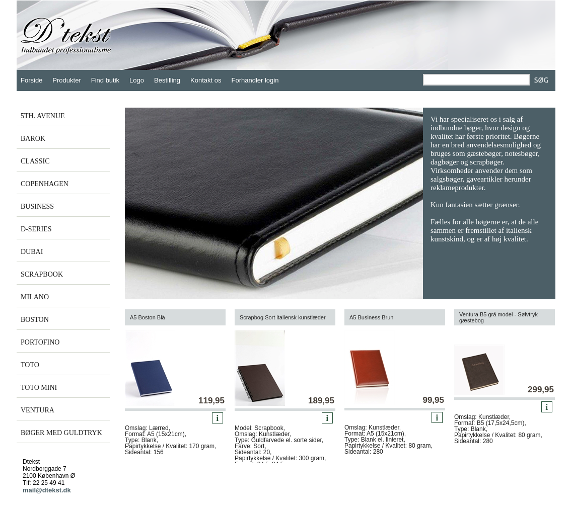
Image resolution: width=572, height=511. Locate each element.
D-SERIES (36, 229)
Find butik (105, 80)
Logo (136, 80)
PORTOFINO (40, 342)
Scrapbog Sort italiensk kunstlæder (283, 317)
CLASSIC (35, 161)
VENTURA (37, 410)
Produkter (66, 80)
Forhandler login (255, 80)
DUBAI (32, 252)
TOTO (30, 365)
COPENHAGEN (44, 184)
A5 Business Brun (371, 317)
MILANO (35, 297)
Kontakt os (205, 80)
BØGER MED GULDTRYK (61, 433)
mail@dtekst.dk (47, 490)
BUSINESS (37, 206)
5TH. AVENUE (43, 116)
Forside (31, 80)
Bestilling (167, 80)
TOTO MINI (39, 387)
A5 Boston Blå (147, 317)
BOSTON (35, 319)
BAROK (33, 138)
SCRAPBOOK (42, 274)
